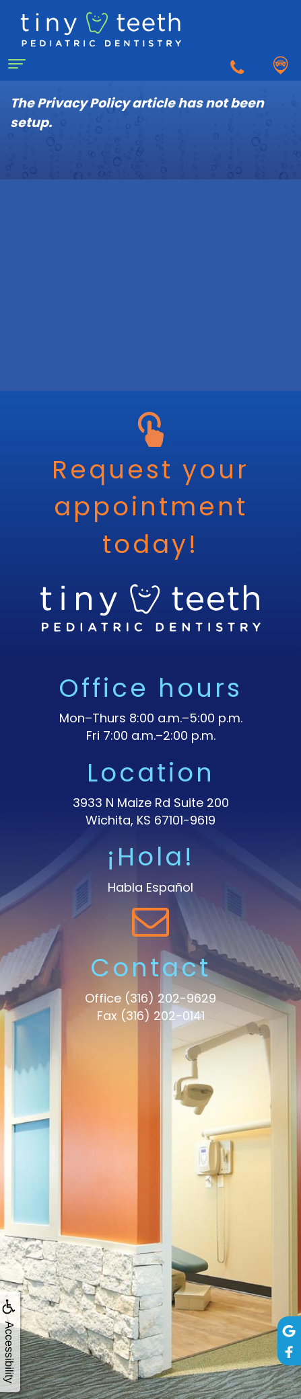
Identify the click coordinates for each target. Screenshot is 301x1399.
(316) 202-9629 (170, 998)
